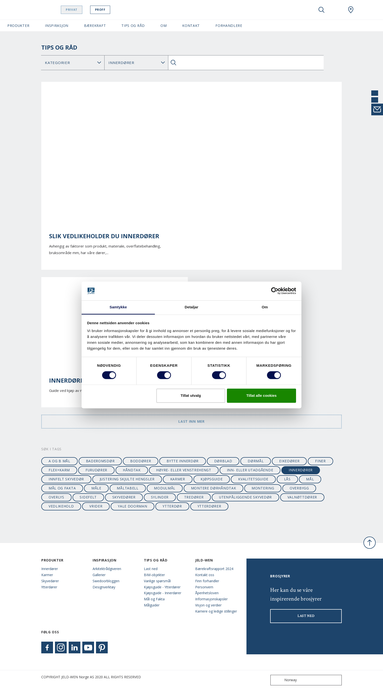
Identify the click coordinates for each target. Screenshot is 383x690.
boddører (140, 461)
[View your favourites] (336, 10)
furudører (96, 470)
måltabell (127, 488)
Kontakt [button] (191, 25)
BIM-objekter (154, 574)
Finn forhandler (207, 581)
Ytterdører (49, 587)
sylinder (160, 497)
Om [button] (163, 25)
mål (310, 479)
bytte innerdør (183, 461)
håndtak (132, 470)
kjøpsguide (212, 479)
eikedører (289, 461)
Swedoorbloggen (106, 581)
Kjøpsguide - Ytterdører (162, 587)
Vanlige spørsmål (157, 581)
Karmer (47, 574)
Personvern (204, 587)
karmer (177, 479)
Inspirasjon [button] (56, 25)
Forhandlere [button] (228, 25)
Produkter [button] (18, 25)
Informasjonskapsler (211, 599)
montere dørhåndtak (213, 488)
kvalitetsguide (253, 479)
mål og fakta (62, 488)
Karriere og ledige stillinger (216, 611)
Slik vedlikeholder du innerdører (104, 236)
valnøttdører (302, 497)
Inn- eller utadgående (250, 470)
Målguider (152, 605)
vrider (95, 506)
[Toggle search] (321, 10)
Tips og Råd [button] (133, 25)
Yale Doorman (132, 506)
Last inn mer (191, 421)
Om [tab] (265, 307)
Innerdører (49, 568)
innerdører (301, 470)
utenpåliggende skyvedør (245, 497)
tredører (194, 497)
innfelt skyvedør (66, 479)
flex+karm (59, 470)
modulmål (164, 488)
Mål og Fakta (154, 599)
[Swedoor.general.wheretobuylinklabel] (350, 10)
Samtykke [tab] (118, 307)
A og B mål (59, 461)
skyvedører (124, 497)
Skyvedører (50, 581)
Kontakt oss (204, 574)
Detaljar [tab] (191, 307)
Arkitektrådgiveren (107, 568)
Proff (112, 10)
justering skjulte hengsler (127, 479)
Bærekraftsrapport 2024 (214, 568)
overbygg (299, 488)
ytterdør (172, 506)
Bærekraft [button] (95, 25)
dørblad (223, 461)
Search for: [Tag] (136, 62)
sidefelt (88, 497)
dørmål (256, 461)
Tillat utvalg (191, 395)
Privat (84, 10)
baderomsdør (100, 461)
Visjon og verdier (208, 605)
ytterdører (209, 506)
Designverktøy (104, 587)
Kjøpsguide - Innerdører (162, 593)
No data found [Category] (73, 62)
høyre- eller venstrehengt (183, 470)
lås (287, 479)
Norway (285, 680)
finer (320, 461)
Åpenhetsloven (207, 593)
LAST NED (306, 616)
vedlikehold (61, 506)
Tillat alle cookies (261, 395)
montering (263, 488)
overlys (56, 497)
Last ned (151, 568)
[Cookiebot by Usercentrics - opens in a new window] (274, 291)
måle (96, 488)
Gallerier (99, 574)
